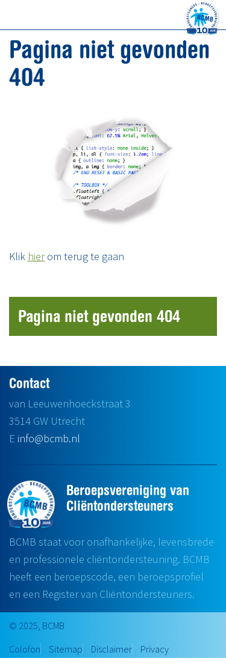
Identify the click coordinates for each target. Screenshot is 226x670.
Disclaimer (111, 649)
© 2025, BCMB (36, 626)
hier (36, 256)
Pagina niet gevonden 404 (99, 316)
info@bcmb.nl (48, 438)
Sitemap (66, 649)
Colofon (24, 649)
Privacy (154, 649)
